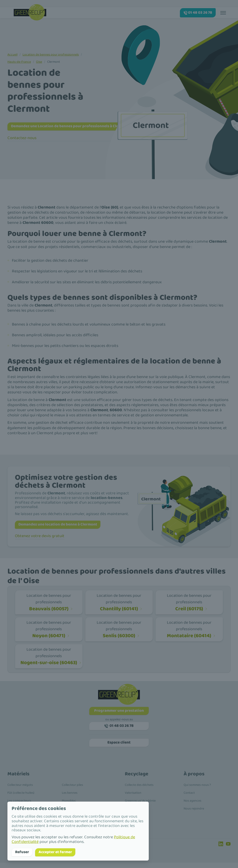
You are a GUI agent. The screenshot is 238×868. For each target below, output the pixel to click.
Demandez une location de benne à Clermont (62, 526)
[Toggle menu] (223, 12)
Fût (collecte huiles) (20, 798)
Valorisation (133, 798)
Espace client (119, 747)
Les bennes (69, 798)
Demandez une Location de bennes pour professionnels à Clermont (77, 127)
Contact (189, 798)
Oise (39, 61)
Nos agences (192, 806)
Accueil (12, 54)
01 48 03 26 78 (119, 729)
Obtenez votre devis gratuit (39, 538)
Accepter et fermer (60, 851)
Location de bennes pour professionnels (51, 54)
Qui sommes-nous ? (197, 790)
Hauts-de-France (19, 61)
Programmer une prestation (119, 713)
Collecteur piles (72, 790)
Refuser (23, 851)
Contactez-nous (21, 139)
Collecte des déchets (139, 790)
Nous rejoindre (194, 813)
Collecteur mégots (20, 790)
